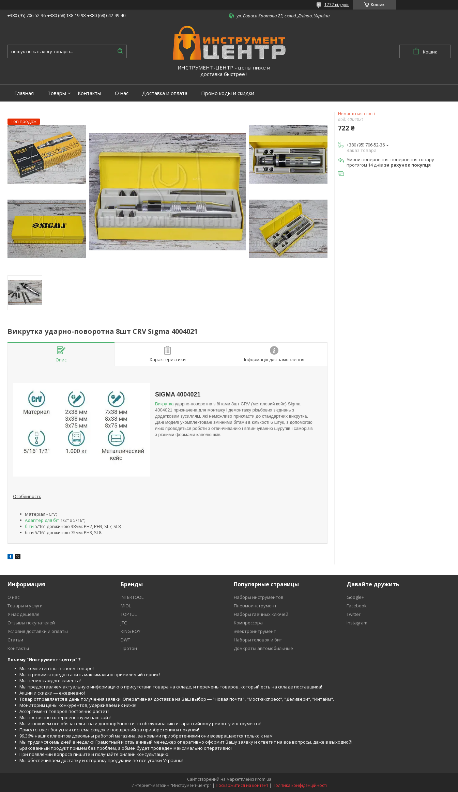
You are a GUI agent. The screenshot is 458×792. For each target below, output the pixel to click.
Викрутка (164, 403)
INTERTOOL (132, 597)
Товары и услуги (25, 606)
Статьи (15, 640)
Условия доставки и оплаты (37, 631)
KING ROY (130, 631)
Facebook (357, 606)
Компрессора (248, 623)
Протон (129, 648)
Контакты (89, 93)
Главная (24, 93)
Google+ (355, 597)
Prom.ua (263, 779)
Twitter (354, 614)
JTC (124, 623)
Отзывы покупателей (31, 623)
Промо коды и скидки (227, 93)
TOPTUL (129, 614)
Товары (56, 93)
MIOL (126, 606)
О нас (121, 93)
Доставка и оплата (164, 93)
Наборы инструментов (259, 597)
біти (29, 526)
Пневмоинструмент (255, 606)
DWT (125, 640)
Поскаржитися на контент (242, 785)
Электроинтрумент (255, 631)
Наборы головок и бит (258, 640)
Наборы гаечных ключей (261, 614)
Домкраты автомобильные (263, 648)
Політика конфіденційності (300, 785)
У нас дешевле (23, 614)
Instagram (357, 623)
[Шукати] (120, 51)
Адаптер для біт (42, 520)
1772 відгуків (336, 4)
